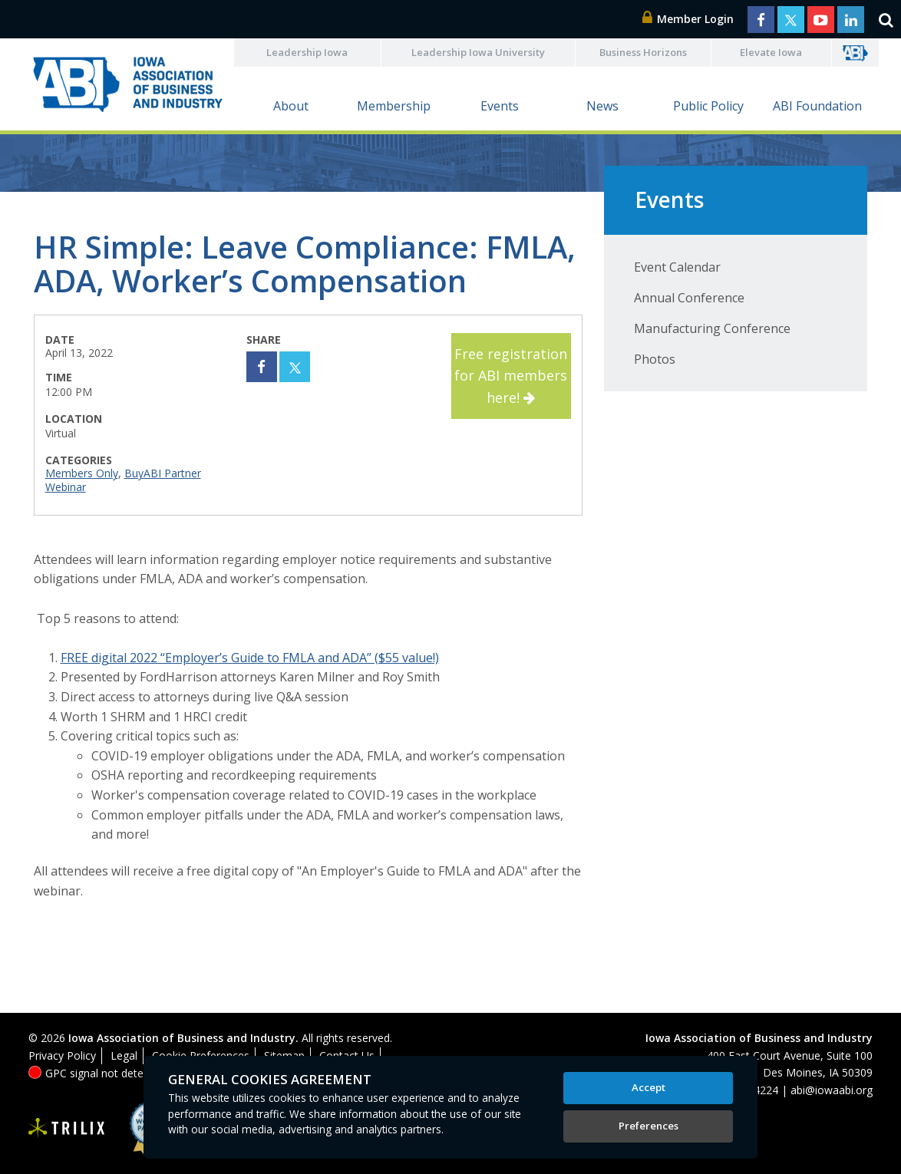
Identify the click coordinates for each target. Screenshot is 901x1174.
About (291, 105)
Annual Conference (689, 297)
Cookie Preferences (200, 1055)
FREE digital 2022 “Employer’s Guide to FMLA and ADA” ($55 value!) (250, 657)
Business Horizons (643, 52)
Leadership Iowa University (478, 52)
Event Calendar (677, 267)
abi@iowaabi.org (831, 1090)
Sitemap (284, 1055)
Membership (394, 105)
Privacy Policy (62, 1055)
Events (499, 105)
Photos (654, 359)
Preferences (648, 1126)
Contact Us (347, 1055)
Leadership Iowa (307, 52)
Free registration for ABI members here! (510, 376)
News (602, 105)
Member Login (688, 19)
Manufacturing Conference (712, 328)
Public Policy (708, 105)
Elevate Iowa (771, 52)
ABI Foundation (817, 105)
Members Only (81, 473)
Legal (124, 1055)
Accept (648, 1087)
